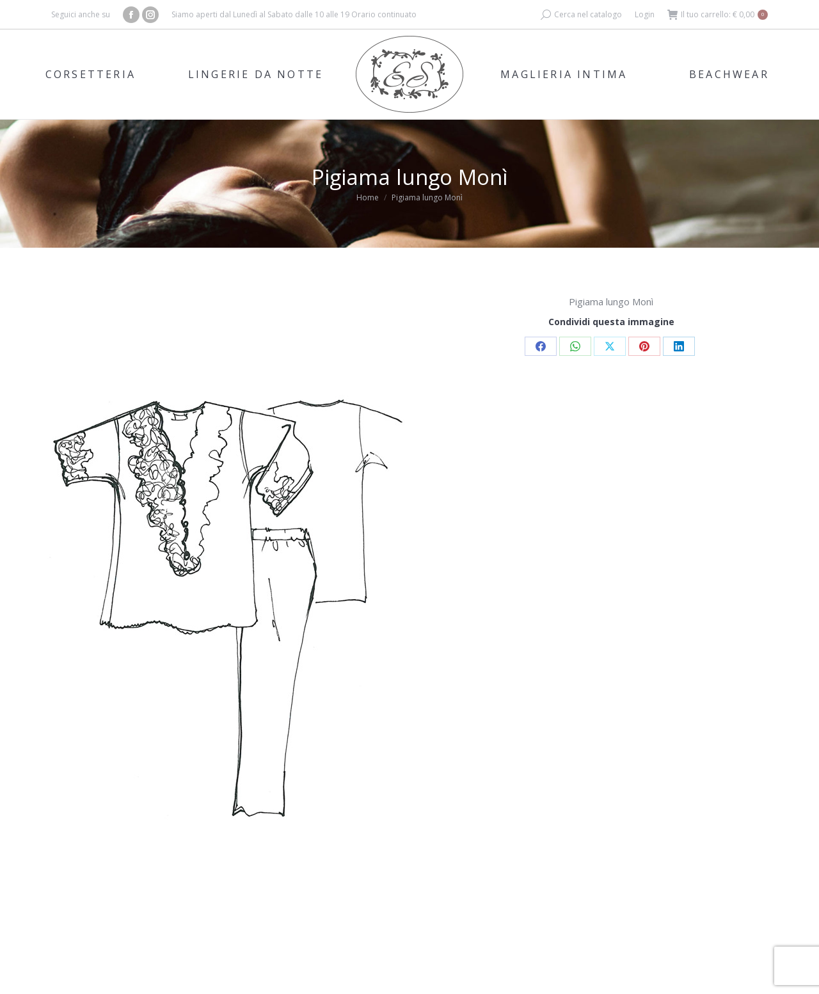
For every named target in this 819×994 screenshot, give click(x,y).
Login (645, 14)
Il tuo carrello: (717, 14)
